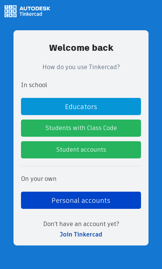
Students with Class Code (81, 128)
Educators (81, 106)
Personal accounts (80, 200)
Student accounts (81, 149)
